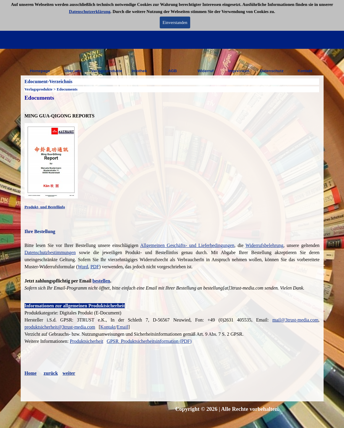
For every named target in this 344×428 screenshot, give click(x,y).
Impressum (238, 71)
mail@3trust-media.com (295, 319)
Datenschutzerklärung (89, 11)
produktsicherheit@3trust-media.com (60, 327)
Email (122, 327)
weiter (69, 373)
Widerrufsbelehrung (264, 245)
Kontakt (305, 71)
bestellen (101, 280)
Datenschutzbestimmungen (50, 252)
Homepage (40, 71)
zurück (51, 373)
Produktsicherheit (86, 341)
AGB (172, 71)
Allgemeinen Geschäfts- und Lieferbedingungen (187, 245)
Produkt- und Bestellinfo (45, 207)
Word (83, 266)
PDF (95, 266)
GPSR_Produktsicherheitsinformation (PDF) (149, 341)
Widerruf (206, 71)
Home (31, 373)
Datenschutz (271, 71)
